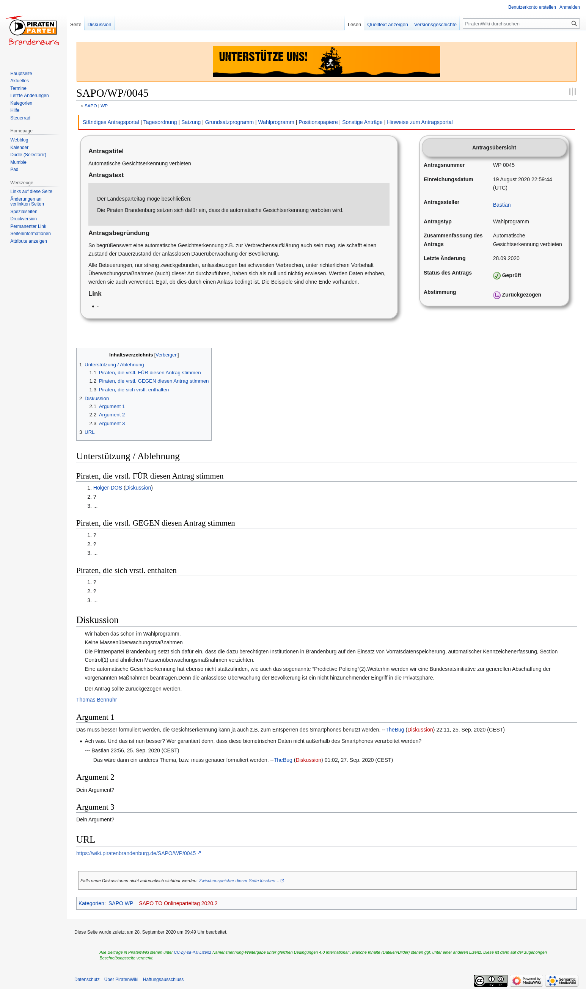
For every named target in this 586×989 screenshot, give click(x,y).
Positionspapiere (318, 122)
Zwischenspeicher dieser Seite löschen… (239, 880)
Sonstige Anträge (362, 122)
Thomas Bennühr (96, 700)
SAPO (91, 105)
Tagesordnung (160, 122)
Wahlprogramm (276, 122)
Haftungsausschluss (163, 979)
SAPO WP (120, 903)
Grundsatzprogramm (229, 122)
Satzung (191, 122)
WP (104, 105)
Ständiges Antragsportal (111, 122)
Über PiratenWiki (121, 979)
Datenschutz (87, 979)
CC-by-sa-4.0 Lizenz (192, 952)
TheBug (395, 730)
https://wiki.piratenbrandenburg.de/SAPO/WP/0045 (136, 853)
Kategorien (91, 903)
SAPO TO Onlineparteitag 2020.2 (178, 903)
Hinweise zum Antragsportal (420, 122)
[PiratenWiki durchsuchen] (521, 23)
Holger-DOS (107, 488)
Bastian (502, 205)
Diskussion (138, 488)
